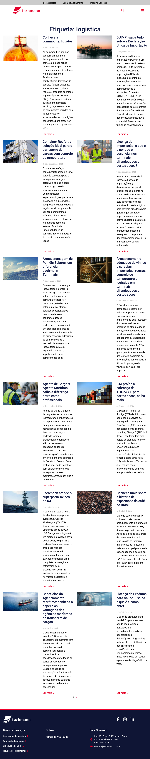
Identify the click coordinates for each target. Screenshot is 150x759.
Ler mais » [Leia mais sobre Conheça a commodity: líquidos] (48, 134)
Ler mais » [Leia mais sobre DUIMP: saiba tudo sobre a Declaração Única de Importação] (122, 134)
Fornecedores (49, 3)
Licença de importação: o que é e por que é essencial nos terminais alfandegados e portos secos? (131, 153)
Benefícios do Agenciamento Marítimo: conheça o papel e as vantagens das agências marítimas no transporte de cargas (58, 608)
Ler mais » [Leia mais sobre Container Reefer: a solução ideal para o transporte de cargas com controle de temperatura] (48, 251)
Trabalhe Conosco (98, 3)
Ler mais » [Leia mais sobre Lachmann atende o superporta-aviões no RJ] (48, 586)
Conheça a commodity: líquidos (57, 39)
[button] (122, 10)
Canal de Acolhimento (73, 3)
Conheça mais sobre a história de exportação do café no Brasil (131, 499)
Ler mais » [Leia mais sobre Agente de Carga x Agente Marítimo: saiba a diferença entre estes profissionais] (48, 485)
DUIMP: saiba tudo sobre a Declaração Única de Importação (131, 41)
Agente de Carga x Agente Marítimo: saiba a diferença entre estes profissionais (56, 392)
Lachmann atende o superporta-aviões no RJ (57, 497)
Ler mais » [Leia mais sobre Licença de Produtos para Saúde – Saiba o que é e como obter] (122, 692)
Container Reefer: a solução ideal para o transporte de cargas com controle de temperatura (58, 150)
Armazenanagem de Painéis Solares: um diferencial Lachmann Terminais (58, 267)
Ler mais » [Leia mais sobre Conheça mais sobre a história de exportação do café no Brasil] (122, 586)
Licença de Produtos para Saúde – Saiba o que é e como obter (131, 600)
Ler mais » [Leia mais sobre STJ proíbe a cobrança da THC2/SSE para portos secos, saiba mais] (122, 485)
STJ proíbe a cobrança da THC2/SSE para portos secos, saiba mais (130, 392)
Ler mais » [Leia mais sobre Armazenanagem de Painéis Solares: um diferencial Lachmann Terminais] (48, 376)
